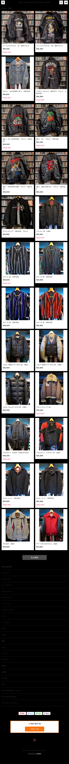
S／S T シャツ (6, 597)
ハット (3, 647)
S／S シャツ (6, 579)
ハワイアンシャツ (7, 591)
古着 (3, 641)
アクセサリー (6, 659)
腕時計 (4, 666)
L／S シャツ (5, 573)
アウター (4, 635)
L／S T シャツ (6, 604)
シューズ (4, 653)
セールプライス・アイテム (9, 703)
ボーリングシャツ (7, 585)
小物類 (4, 672)
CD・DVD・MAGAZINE (9, 697)
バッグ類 (4, 678)
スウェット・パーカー (8, 610)
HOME (4, 8)
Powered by (34, 754)
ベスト (4, 628)
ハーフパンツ (6, 622)
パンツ (4, 616)
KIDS (3, 684)
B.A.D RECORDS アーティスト (12, 690)
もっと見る (34, 557)
